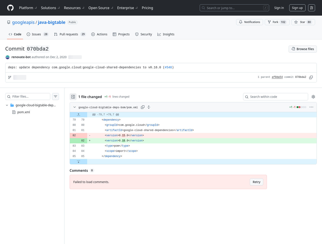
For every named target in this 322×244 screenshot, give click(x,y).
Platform (28, 7)
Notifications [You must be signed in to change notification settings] (249, 22)
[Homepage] (10, 7)
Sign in (279, 8)
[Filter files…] (31, 96)
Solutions (50, 7)
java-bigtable (51, 22)
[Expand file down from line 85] (78, 161)
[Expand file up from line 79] (78, 114)
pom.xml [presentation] (23, 112)
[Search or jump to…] (234, 8)
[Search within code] (273, 96)
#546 (168, 67)
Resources (74, 7)
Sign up (297, 8)
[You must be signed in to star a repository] (303, 22)
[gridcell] (193, 114)
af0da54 (277, 77)
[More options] (311, 107)
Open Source (101, 7)
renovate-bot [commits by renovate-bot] (21, 57)
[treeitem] (32, 109)
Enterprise (127, 7)
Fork (277, 22)
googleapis (23, 22)
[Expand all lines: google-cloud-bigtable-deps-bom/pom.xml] (149, 107)
